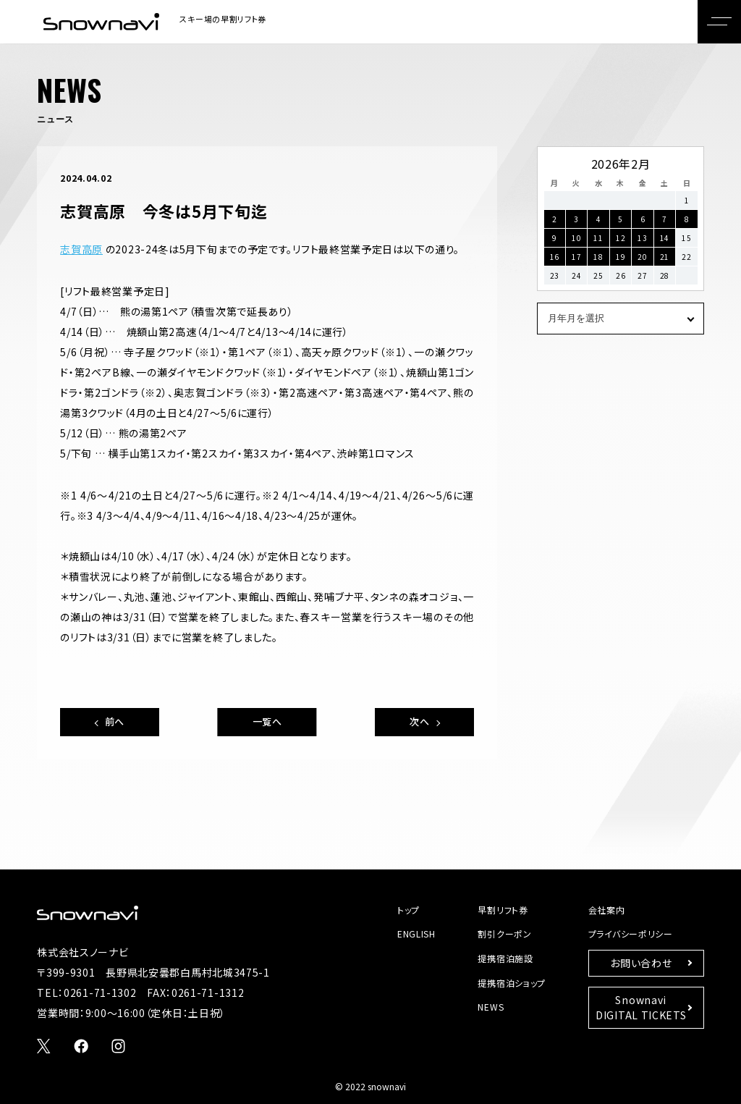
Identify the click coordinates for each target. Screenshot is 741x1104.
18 (598, 256)
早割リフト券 (503, 909)
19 (620, 256)
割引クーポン (504, 933)
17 (576, 256)
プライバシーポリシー (630, 933)
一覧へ (267, 721)
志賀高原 (81, 249)
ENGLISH (416, 933)
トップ (408, 909)
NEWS (491, 1006)
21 (664, 256)
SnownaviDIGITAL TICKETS (641, 1007)
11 (598, 237)
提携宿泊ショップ (512, 983)
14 (664, 237)
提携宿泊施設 (505, 958)
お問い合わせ (641, 963)
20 (642, 256)
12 (620, 237)
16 (554, 256)
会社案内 (606, 909)
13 (642, 237)
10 (576, 237)
